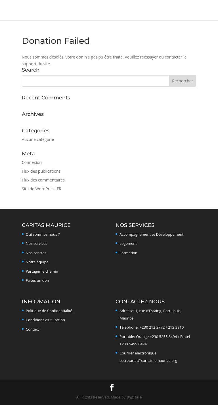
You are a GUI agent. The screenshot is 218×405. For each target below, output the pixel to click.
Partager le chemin (42, 271)
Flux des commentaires (43, 180)
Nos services (36, 243)
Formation (128, 252)
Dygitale (134, 397)
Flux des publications (41, 171)
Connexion (32, 162)
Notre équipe (37, 261)
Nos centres (36, 252)
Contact (32, 329)
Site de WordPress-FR (41, 188)
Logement (128, 243)
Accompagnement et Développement (151, 234)
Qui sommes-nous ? (43, 234)
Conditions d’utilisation (45, 319)
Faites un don (37, 280)
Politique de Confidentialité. (49, 310)
